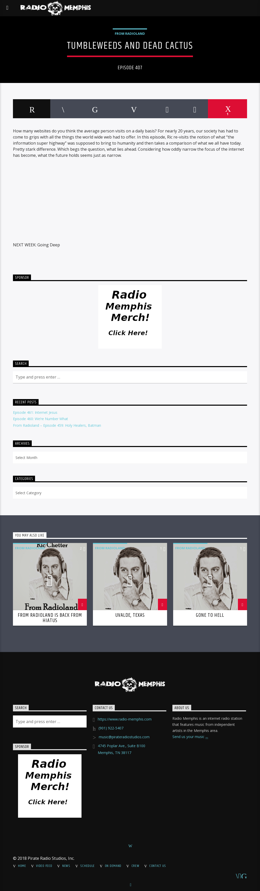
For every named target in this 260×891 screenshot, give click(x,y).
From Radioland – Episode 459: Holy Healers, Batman (57, 425)
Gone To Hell (210, 615)
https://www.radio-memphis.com (125, 719)
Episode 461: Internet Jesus (35, 412)
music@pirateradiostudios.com (124, 736)
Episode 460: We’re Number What (40, 418)
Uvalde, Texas (130, 615)
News (66, 866)
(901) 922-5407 (111, 728)
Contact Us (157, 866)
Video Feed (44, 866)
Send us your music (190, 737)
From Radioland (130, 33)
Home (22, 866)
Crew (135, 866)
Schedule (87, 866)
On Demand (113, 866)
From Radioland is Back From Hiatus (50, 618)
